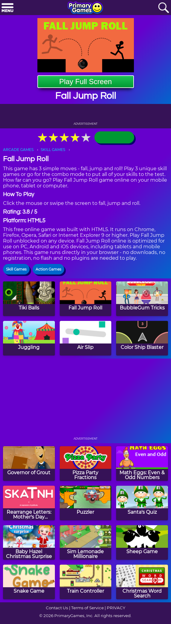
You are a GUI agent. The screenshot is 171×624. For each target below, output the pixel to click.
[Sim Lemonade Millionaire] (86, 542)
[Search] (163, 8)
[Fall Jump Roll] (86, 298)
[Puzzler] (86, 503)
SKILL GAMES (53, 149)
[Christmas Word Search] (142, 582)
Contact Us (57, 607)
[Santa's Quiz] (142, 503)
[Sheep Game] (142, 542)
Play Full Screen (85, 81)
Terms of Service (87, 607)
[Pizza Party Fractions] (86, 463)
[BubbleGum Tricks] (142, 298)
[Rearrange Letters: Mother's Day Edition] (29, 503)
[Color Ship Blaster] (142, 338)
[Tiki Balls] (29, 298)
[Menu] (7, 8)
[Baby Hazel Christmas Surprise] (29, 542)
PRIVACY (116, 607)
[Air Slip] (86, 338)
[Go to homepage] (85, 8)
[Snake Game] (29, 582)
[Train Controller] (86, 582)
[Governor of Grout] (29, 463)
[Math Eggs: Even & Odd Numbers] (142, 463)
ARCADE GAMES (18, 149)
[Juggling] (29, 338)
